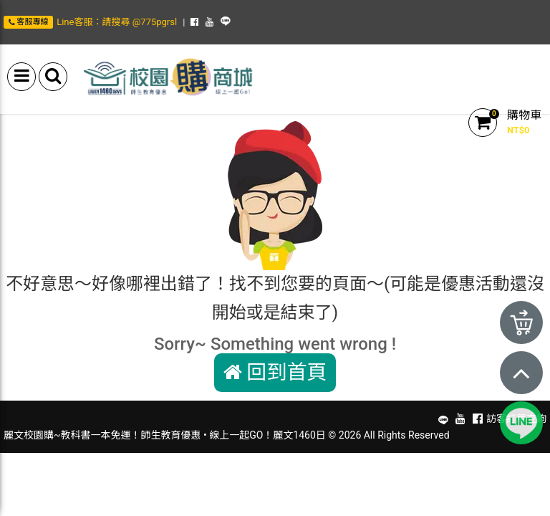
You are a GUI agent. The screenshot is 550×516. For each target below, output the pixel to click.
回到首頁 (275, 372)
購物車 (524, 115)
